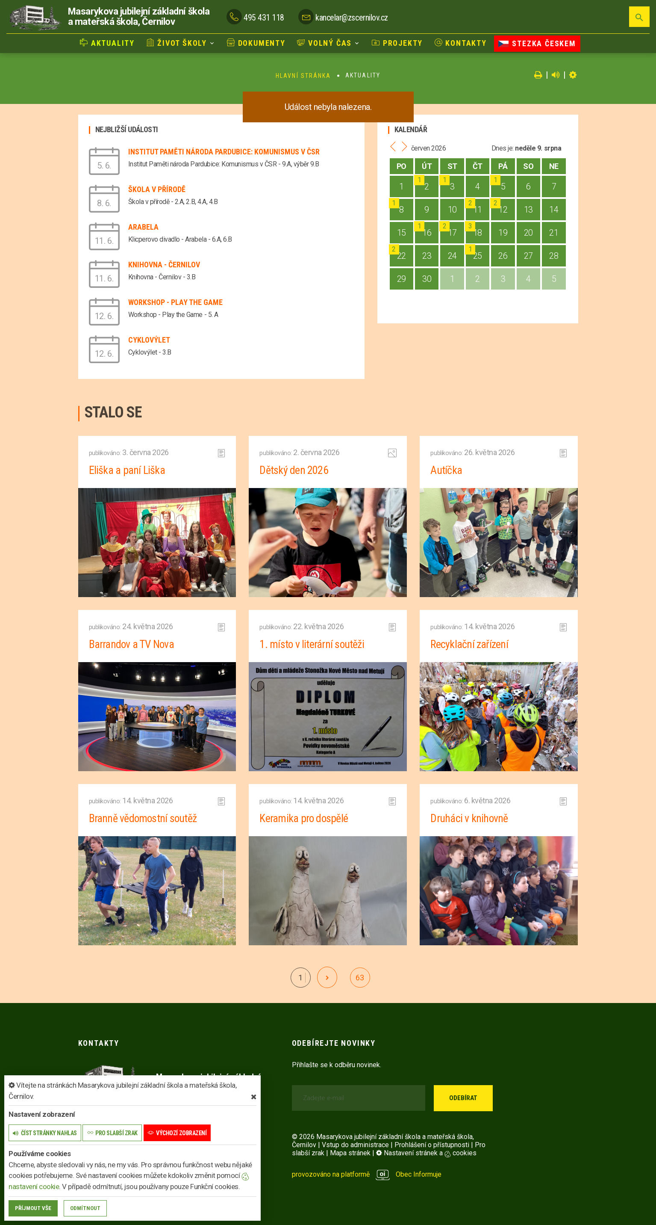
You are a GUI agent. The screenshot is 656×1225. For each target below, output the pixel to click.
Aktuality (107, 42)
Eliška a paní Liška (127, 470)
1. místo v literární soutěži (312, 644)
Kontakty (461, 42)
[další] (327, 977)
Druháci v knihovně (469, 818)
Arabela (143, 226)
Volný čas (324, 42)
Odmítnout (85, 1208)
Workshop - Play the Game (175, 302)
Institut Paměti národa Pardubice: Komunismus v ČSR (224, 151)
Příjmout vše (33, 1208)
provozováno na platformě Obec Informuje (367, 1174)
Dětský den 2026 (293, 470)
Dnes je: (502, 148)
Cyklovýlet (149, 339)
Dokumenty (256, 42)
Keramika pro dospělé (303, 818)
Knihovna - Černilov (164, 264)
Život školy (177, 42)
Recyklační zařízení (469, 644)
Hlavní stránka (303, 75)
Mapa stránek (350, 1153)
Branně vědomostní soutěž (143, 818)
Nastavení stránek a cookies (426, 1153)
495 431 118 (264, 17)
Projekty (397, 42)
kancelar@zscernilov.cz (351, 17)
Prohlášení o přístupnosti (431, 1145)
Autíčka (446, 470)
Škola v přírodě (156, 189)
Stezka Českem (537, 43)
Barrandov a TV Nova (132, 644)
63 (360, 977)
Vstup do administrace (355, 1145)
